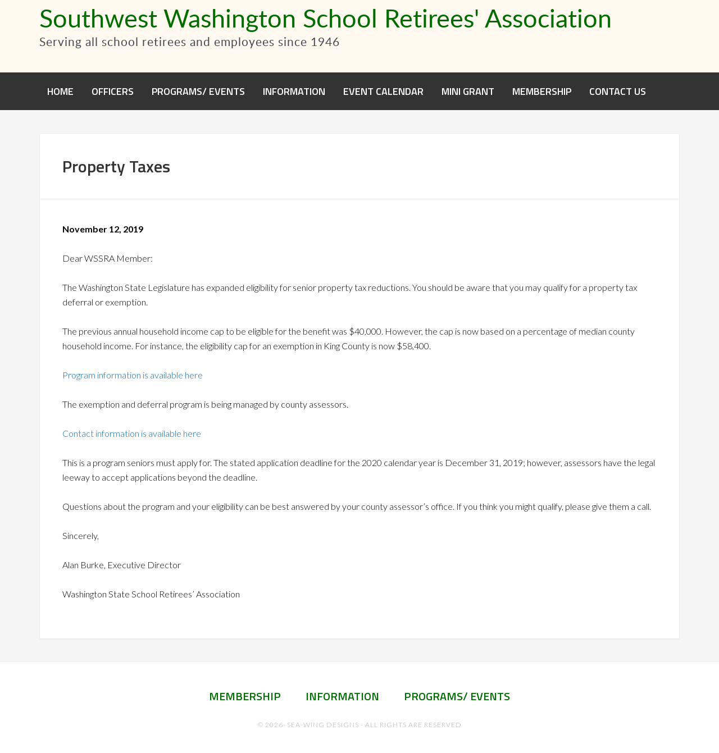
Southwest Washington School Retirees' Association (325, 17)
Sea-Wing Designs (323, 724)
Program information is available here (132, 374)
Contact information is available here (131, 433)
